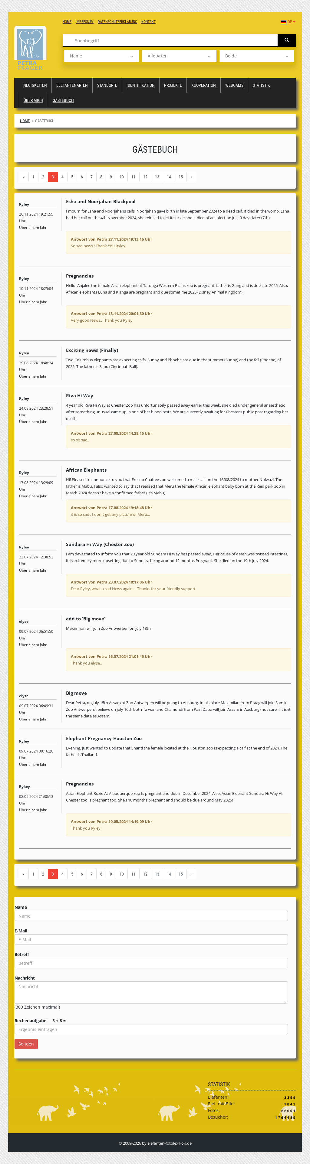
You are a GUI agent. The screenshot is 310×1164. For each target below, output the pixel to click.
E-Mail (21, 931)
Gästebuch (63, 100)
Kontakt (148, 22)
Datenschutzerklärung (117, 22)
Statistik (261, 85)
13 (157, 176)
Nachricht (25, 978)
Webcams (234, 85)
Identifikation (141, 85)
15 (181, 176)
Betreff (22, 954)
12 (145, 176)
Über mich (33, 100)
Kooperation (203, 85)
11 (133, 176)
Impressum (85, 22)
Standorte (107, 85)
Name (21, 907)
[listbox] (101, 56)
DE (288, 21)
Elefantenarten (72, 85)
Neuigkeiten (35, 85)
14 (169, 176)
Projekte (173, 85)
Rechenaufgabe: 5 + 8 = (40, 1020)
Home (67, 22)
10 (122, 176)
